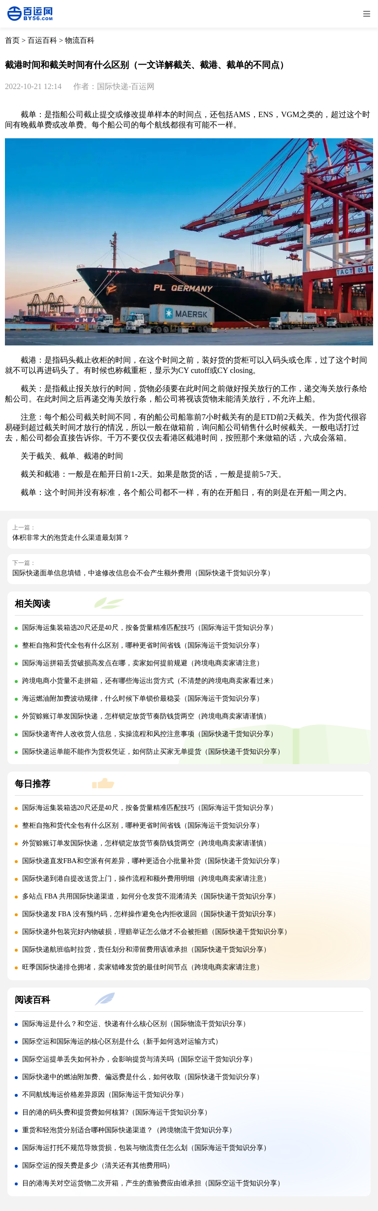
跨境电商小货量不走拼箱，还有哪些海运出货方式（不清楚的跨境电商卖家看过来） (149, 680)
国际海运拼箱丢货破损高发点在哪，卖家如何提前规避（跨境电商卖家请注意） (142, 663)
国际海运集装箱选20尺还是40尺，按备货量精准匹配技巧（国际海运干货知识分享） (149, 627)
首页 (12, 40)
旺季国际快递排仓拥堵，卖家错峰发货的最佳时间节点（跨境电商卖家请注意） (142, 967)
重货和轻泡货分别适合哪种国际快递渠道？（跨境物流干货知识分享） (129, 1130)
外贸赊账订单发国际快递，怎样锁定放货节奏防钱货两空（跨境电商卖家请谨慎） (146, 716)
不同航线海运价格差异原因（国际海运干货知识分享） (105, 1094)
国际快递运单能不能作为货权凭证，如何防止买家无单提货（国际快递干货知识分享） (153, 751)
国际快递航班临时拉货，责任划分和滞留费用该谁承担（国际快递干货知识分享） (146, 949)
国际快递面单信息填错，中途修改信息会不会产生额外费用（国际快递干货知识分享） (143, 573)
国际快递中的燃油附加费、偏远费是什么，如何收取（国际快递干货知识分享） (142, 1077)
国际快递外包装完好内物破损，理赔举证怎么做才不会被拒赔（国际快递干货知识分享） (156, 931)
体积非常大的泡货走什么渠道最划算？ (70, 537)
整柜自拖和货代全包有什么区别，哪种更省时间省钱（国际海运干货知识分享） (142, 645)
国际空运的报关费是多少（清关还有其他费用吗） (98, 1165)
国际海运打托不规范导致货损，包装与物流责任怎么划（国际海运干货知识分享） (146, 1147)
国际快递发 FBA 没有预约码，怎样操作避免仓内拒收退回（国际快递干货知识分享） (151, 914)
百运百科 (42, 40)
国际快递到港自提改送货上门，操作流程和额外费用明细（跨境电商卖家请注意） (146, 878)
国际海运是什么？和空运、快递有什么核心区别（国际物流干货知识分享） (136, 1023)
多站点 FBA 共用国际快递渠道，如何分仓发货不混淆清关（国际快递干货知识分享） (151, 896)
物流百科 (79, 40)
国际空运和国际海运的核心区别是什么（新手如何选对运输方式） (122, 1041)
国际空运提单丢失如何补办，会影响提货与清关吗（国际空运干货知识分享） (139, 1059)
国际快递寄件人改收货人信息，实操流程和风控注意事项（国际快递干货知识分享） (149, 734)
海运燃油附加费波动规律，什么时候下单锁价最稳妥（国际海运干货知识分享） (142, 698)
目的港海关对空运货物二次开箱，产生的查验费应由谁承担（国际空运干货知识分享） (153, 1183)
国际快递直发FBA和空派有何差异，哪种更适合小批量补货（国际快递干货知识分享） (153, 861)
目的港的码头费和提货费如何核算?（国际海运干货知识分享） (116, 1112)
